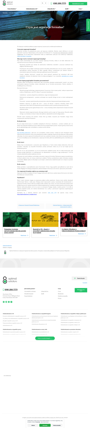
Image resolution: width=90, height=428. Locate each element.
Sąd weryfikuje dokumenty (23, 132)
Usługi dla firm (51, 8)
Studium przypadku (63, 296)
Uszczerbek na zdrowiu (30, 291)
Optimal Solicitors (7, 245)
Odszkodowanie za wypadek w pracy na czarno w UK (14, 334)
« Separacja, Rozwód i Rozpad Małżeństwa (28, 205)
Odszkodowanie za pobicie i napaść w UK (69, 332)
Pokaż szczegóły (57, 425)
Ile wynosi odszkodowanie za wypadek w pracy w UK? (14, 316)
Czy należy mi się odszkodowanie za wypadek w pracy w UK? (16, 318)
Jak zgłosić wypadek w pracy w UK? (10, 320)
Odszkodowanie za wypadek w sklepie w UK (70, 324)
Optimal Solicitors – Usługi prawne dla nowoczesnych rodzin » (62, 206)
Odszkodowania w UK (31, 8)
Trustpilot (85, 282)
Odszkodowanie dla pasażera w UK (39, 324)
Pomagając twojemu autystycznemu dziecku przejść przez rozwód (15, 230)
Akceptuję (45, 425)
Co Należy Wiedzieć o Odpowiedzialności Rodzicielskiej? (74, 230)
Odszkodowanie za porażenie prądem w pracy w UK (14, 332)
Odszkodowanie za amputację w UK (39, 334)
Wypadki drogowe (28, 293)
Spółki (66, 8)
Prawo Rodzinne (12, 8)
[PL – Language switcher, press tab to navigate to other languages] (44, 3)
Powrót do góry (79, 278)
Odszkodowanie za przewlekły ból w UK (40, 332)
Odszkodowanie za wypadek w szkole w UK (70, 322)
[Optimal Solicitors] (8, 3)
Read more (23, 235)
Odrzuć (33, 425)
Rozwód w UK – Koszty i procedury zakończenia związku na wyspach (44, 230)
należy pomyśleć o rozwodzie (24, 56)
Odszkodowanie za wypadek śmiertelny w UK (70, 334)
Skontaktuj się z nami (78, 3)
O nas (80, 8)
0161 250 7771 (59, 3)
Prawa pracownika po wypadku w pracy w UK (12, 323)
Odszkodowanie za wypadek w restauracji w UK (71, 320)
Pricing (59, 298)
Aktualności (61, 293)
